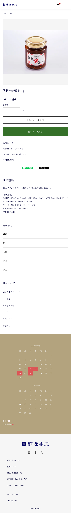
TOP (4, 13)
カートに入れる (35, 131)
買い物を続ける (9, 160)
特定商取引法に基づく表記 (13, 148)
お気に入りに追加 (35, 120)
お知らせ (7, 325)
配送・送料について (14, 460)
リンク (6, 312)
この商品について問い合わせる (15, 154)
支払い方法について (14, 473)
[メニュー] (66, 4)
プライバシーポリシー (15, 485)
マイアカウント (13, 494)
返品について (8, 143)
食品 (5, 269)
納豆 (5, 260)
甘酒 (5, 251)
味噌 (10, 13)
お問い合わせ (8, 319)
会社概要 (7, 298)
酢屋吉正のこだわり (11, 292)
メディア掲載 (8, 305)
